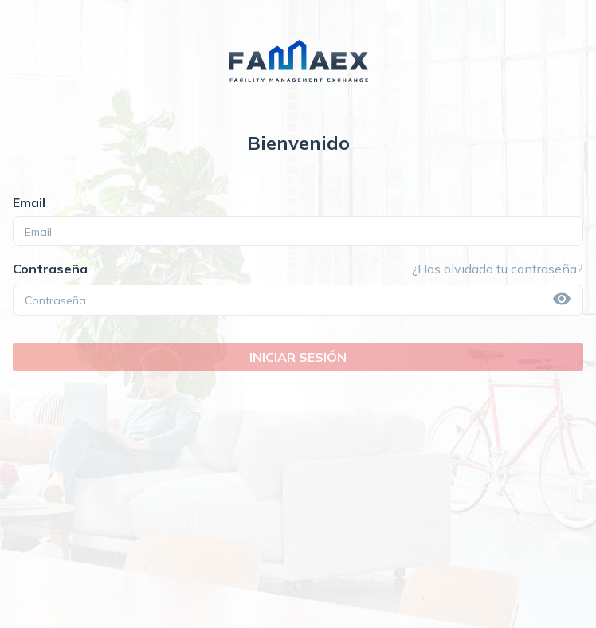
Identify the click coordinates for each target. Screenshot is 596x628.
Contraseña (50, 269)
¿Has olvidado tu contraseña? (497, 269)
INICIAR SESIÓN (298, 357)
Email (29, 202)
